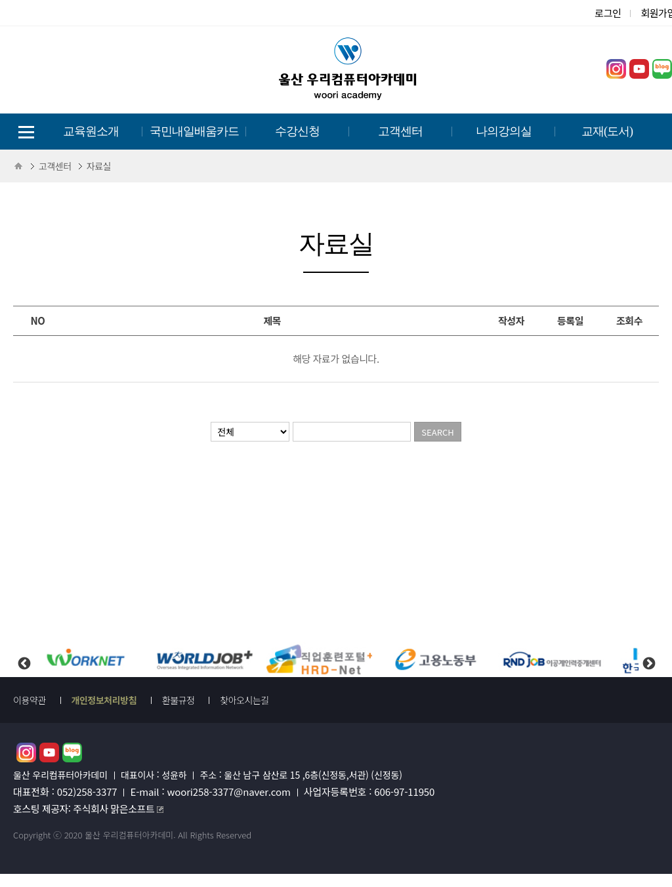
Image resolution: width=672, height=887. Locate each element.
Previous (23, 652)
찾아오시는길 (244, 700)
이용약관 (29, 700)
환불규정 (178, 700)
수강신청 (297, 131)
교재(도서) (607, 131)
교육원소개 (91, 131)
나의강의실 (504, 131)
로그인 (608, 13)
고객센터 (400, 131)
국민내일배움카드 (194, 131)
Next (648, 652)
